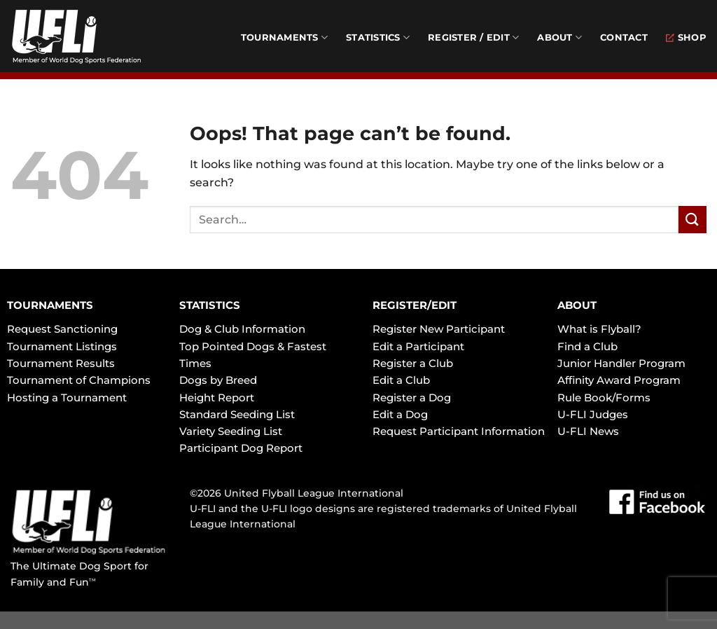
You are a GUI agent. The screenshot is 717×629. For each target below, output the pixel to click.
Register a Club (413, 363)
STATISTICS (209, 305)
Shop (686, 37)
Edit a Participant (418, 346)
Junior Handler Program (621, 363)
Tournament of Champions (79, 380)
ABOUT (577, 305)
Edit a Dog (400, 414)
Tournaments (284, 37)
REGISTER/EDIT (415, 305)
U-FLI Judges (592, 414)
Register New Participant (439, 329)
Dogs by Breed (218, 380)
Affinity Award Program (619, 380)
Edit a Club (401, 380)
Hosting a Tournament (67, 397)
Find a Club (587, 346)
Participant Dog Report (240, 448)
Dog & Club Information (242, 329)
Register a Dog (412, 397)
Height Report (216, 397)
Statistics (378, 37)
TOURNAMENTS (50, 305)
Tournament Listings (62, 346)
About (559, 37)
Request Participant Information (459, 431)
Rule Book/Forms (603, 397)
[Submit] (692, 219)
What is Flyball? (599, 329)
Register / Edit (473, 37)
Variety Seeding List (230, 431)
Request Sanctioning (62, 329)
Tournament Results (61, 363)
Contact (624, 37)
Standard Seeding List (237, 414)
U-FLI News (588, 431)
